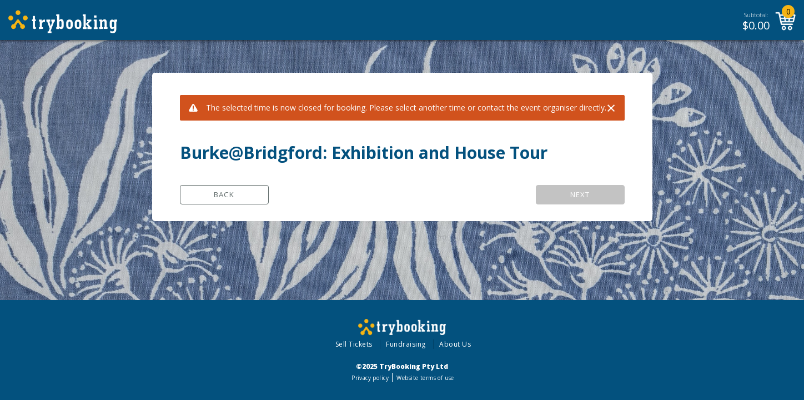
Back (224, 194)
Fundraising (406, 344)
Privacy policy (370, 378)
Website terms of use (425, 378)
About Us (455, 344)
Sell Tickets (354, 344)
